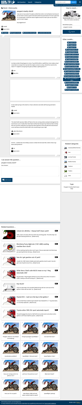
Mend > (5, 8)
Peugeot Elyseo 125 (72, 52)
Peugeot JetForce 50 (72, 57)
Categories (38, 2)
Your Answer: (4, 165)
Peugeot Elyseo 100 (72, 49)
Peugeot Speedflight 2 (71, 82)
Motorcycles (13, 8)
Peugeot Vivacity (15, 32)
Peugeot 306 (72, 45)
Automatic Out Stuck (44, 32)
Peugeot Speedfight (72, 59)
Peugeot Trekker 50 (72, 85)
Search (30, 2)
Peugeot (5, 32)
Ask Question (21, 2)
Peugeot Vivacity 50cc (71, 89)
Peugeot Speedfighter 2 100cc (72, 79)
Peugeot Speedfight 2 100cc (72, 69)
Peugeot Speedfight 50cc (71, 76)
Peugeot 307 (72, 47)
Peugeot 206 (72, 42)
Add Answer (6, 180)
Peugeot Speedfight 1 (71, 61)
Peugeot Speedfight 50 (71, 73)
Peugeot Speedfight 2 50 (72, 71)
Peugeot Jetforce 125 (71, 54)
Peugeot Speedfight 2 (71, 66)
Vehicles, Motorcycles (29, 32)
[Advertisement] (35, 48)
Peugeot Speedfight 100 (72, 64)
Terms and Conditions (50, 403)
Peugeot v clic (71, 87)
